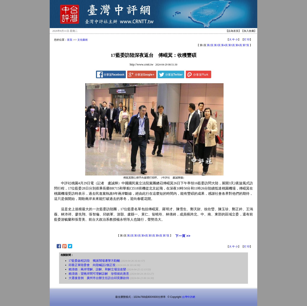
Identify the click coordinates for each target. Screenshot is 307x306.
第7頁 (246, 45)
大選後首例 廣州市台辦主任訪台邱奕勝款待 (99, 278)
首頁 (69, 39)
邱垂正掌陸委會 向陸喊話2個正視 (92, 265)
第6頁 (238, 45)
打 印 (247, 39)
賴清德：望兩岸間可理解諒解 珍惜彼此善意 (99, 273)
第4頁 (224, 45)
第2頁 (210, 45)
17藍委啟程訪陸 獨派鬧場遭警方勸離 (94, 260)
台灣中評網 (188, 296)
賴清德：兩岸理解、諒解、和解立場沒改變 (97, 269)
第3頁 (217, 45)
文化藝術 (82, 39)
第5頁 (231, 45)
